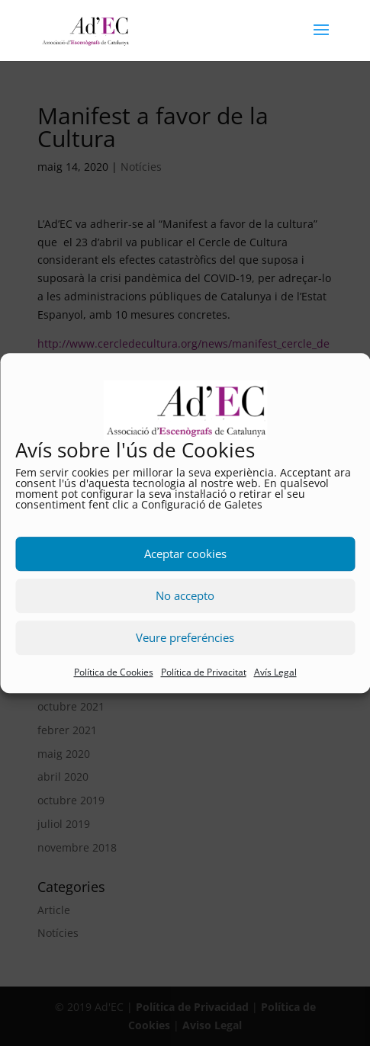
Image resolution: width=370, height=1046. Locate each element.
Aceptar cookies (185, 554)
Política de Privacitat (203, 672)
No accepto (185, 596)
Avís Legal (275, 672)
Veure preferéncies (185, 638)
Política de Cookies (113, 672)
